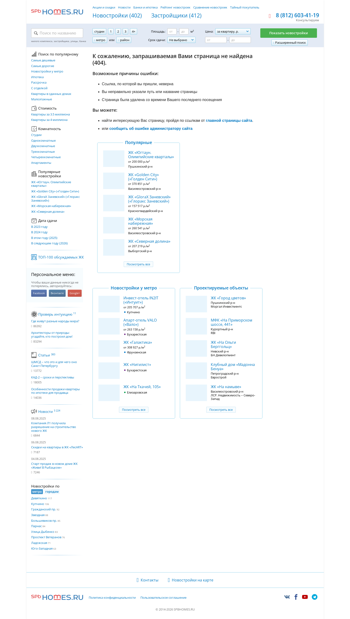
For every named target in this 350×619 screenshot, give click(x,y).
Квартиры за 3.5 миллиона (50, 114)
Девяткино (39, 498)
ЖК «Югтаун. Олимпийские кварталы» (51, 184)
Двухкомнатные (43, 146)
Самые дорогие (42, 66)
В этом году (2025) (44, 238)
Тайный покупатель (244, 7)
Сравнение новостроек (210, 7)
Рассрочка (38, 83)
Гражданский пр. (43, 509)
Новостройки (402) (117, 15)
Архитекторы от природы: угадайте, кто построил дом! (51, 334)
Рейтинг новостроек (175, 7)
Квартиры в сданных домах (51, 94)
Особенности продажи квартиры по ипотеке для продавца (55, 391)
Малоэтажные (41, 99)
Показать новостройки (288, 33)
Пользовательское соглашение (163, 598)
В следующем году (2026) (49, 243)
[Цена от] (216, 40)
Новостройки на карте (192, 580)
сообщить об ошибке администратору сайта (151, 129)
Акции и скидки (104, 7)
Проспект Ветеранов (46, 537)
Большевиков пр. (44, 520)
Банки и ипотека (145, 7)
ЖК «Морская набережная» (51, 206)
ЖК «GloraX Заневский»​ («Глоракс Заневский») (55, 198)
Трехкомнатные (43, 152)
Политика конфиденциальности (112, 598)
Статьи (46, 355)
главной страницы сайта (229, 121)
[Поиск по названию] (57, 33)
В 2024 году (39, 232)
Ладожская (39, 543)
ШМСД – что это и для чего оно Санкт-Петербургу (54, 364)
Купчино (37, 504)
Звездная (38, 515)
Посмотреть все (138, 264)
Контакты (149, 580)
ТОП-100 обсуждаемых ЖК (61, 257)
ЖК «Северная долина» (47, 212)
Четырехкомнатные (46, 157)
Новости (124, 7)
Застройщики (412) (176, 15)
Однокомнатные (43, 141)
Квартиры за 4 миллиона (49, 120)
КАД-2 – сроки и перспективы (52, 377)
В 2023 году (39, 227)
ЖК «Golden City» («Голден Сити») (55, 191)
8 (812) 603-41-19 (297, 15)
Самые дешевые (43, 60)
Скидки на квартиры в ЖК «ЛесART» (57, 447)
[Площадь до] (184, 31)
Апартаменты (41, 163)
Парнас (36, 526)
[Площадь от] (172, 31)
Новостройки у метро (47, 71)
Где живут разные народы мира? (55, 321)
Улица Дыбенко (42, 532)
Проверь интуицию (57, 314)
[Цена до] (240, 40)
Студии (36, 135)
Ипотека (37, 77)
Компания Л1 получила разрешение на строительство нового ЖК (53, 426)
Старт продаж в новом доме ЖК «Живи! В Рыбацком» (54, 466)
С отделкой (39, 88)
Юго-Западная (42, 548)
